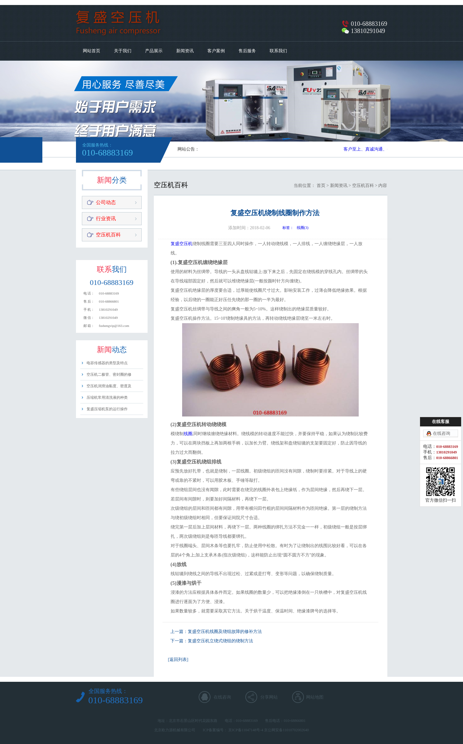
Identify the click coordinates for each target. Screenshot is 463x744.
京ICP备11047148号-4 (245, 730)
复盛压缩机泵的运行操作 (107, 409)
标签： (288, 228)
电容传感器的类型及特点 (107, 363)
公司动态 (106, 202)
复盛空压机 (181, 243)
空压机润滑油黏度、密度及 (109, 386)
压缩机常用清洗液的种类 (107, 397)
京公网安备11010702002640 (286, 730)
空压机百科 (108, 234)
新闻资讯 (185, 51)
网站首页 (91, 51)
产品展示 (154, 51)
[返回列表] (178, 659)
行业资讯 (106, 218)
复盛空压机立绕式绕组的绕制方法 (220, 641)
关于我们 (122, 51)
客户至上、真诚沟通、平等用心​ (374, 149)
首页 (321, 185)
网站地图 (315, 697)
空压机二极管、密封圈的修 (109, 374)
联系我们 (278, 51)
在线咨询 (222, 697)
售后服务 (247, 51)
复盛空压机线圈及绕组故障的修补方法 (225, 631)
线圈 (188, 433)
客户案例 (216, 51)
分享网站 (269, 697)
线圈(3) (303, 228)
